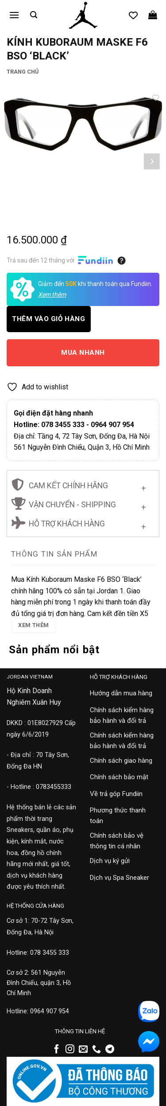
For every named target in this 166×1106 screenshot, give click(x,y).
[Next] (151, 161)
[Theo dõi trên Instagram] (70, 1050)
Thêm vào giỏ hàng (48, 319)
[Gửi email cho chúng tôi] (83, 1050)
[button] (14, 14)
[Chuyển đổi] (143, 486)
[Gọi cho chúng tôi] (96, 1050)
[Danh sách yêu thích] (133, 15)
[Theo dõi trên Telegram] (109, 1050)
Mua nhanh (82, 353)
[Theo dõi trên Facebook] (56, 1050)
